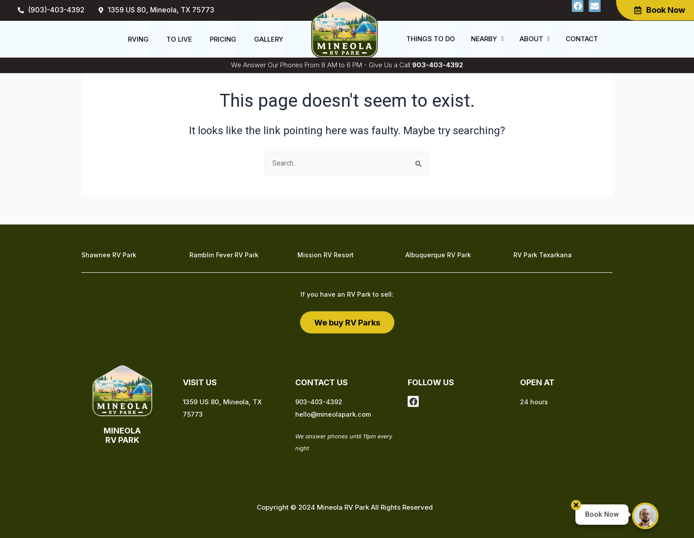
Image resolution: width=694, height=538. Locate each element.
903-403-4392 (437, 65)
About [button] (535, 39)
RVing (138, 39)
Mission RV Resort (325, 255)
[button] (487, 39)
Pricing (223, 39)
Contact (582, 39)
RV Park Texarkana (542, 255)
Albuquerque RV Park (438, 255)
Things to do (430, 39)
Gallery (268, 39)
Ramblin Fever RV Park (223, 255)
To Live (179, 39)
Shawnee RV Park (108, 255)
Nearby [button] (487, 39)
